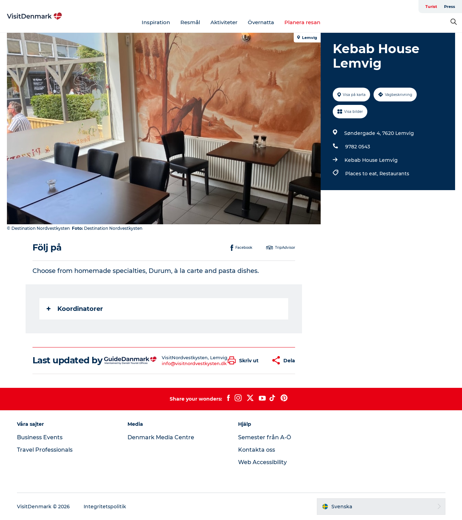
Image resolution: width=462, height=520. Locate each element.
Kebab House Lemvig (371, 160)
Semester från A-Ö (264, 437)
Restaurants (394, 173)
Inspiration (156, 22)
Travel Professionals (45, 450)
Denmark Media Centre (161, 437)
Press (449, 6)
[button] (245, 360)
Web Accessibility (262, 462)
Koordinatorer (75, 309)
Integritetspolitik (105, 506)
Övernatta (261, 22)
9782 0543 (357, 147)
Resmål (190, 22)
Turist (431, 6)
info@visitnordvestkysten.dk (194, 363)
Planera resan (302, 22)
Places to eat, (362, 173)
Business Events (40, 437)
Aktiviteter (223, 22)
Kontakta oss (256, 450)
